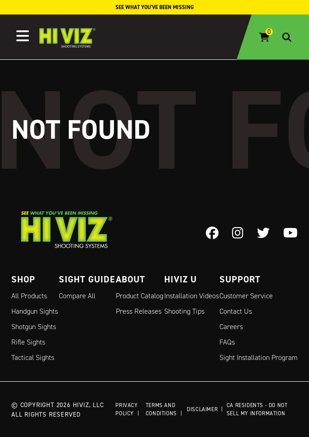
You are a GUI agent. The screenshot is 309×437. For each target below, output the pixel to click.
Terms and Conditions (161, 409)
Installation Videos (191, 295)
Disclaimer (202, 409)
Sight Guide (87, 279)
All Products (29, 295)
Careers (231, 326)
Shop (23, 279)
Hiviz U (180, 279)
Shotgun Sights (33, 326)
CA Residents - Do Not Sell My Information (257, 409)
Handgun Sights (34, 311)
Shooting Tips (184, 311)
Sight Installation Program (258, 357)
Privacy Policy (126, 409)
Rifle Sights (28, 342)
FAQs (227, 342)
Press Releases (139, 311)
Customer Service (246, 295)
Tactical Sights (32, 357)
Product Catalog (139, 295)
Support (240, 279)
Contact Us (235, 311)
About (130, 279)
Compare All (77, 295)
